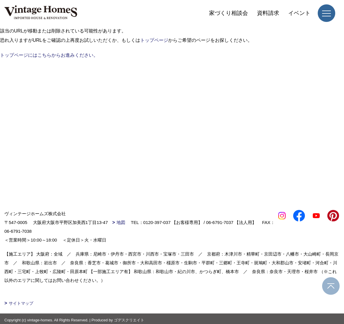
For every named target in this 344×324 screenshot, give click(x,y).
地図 (121, 222)
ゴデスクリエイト (129, 320)
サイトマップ (21, 303)
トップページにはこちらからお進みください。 (49, 55)
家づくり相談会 (228, 13)
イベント (299, 13)
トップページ (154, 40)
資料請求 (268, 13)
